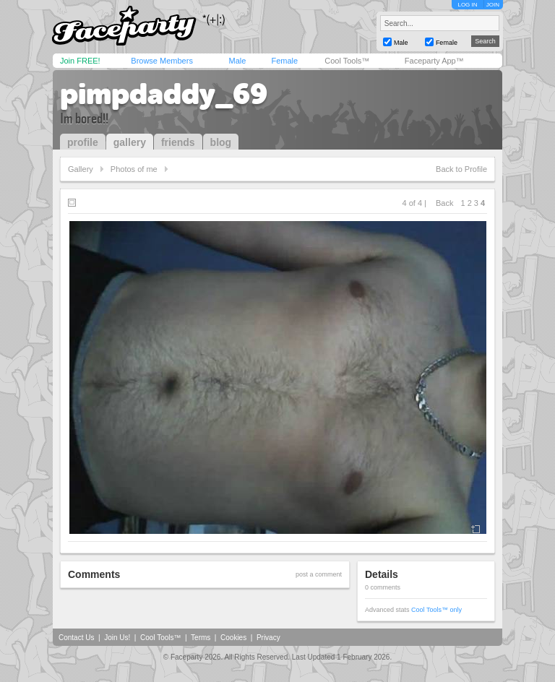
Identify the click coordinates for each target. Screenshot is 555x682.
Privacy (268, 638)
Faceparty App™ (434, 60)
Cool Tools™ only (436, 609)
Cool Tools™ (346, 60)
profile (82, 142)
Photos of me (134, 169)
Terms (200, 638)
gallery (129, 142)
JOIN (492, 4)
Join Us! (117, 638)
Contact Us (76, 638)
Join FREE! (80, 60)
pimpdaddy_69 (163, 94)
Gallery (80, 169)
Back (444, 203)
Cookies (233, 638)
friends (178, 142)
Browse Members (162, 60)
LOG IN (467, 4)
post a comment (319, 574)
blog (221, 142)
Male (237, 60)
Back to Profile (461, 169)
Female (284, 60)
